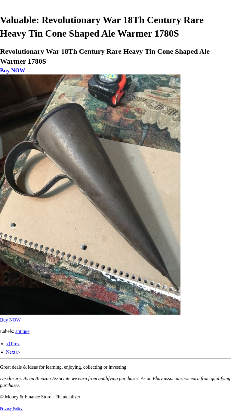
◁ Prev (13, 343)
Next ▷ (13, 352)
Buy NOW (12, 70)
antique (22, 331)
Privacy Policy (11, 408)
